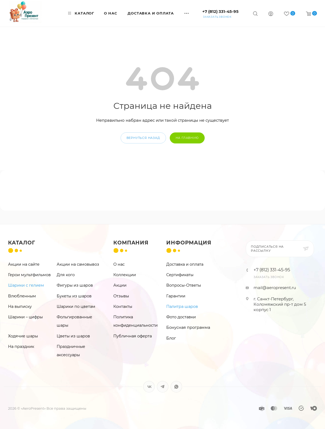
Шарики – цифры (25, 317)
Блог (171, 338)
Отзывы (121, 296)
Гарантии (175, 296)
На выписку (20, 306)
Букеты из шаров (74, 296)
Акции (120, 285)
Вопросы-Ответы (183, 285)
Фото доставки (181, 317)
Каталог (21, 243)
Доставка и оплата (184, 264)
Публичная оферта (132, 336)
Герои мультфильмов (29, 274)
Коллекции (124, 274)
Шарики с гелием (26, 285)
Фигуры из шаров (75, 285)
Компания (130, 243)
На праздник (21, 346)
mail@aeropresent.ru (275, 287)
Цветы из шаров (73, 336)
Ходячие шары (23, 336)
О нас (119, 264)
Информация (188, 243)
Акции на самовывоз (78, 264)
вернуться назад (143, 138)
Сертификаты (179, 274)
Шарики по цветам (76, 306)
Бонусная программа (188, 327)
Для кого (66, 274)
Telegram (162, 386)
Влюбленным (22, 296)
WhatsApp (176, 386)
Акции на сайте (23, 264)
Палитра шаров (182, 306)
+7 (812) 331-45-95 (220, 11)
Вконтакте (149, 386)
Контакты (122, 306)
